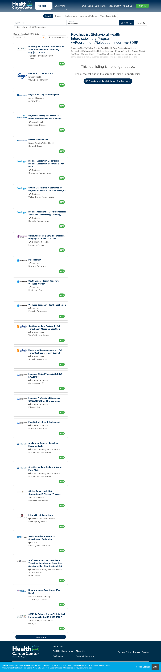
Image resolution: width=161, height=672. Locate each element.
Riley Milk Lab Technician (40, 515)
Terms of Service (141, 652)
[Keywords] (40, 23)
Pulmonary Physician (38, 139)
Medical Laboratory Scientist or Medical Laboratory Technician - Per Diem (46, 164)
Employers (60, 6)
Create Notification (57, 37)
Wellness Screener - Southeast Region (47, 305)
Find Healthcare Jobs (63, 651)
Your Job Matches (88, 16)
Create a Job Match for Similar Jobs (108, 81)
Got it (155, 667)
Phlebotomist (34, 260)
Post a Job (58, 656)
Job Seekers (43, 6)
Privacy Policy (124, 652)
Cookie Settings (143, 667)
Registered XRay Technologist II (43, 94)
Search (48, 16)
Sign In (142, 6)
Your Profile (101, 6)
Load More (41, 637)
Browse (58, 16)
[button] (140, 23)
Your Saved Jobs (108, 16)
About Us (127, 6)
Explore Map (71, 16)
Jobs (90, 6)
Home (83, 6)
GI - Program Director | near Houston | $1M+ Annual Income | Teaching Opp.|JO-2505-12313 (46, 49)
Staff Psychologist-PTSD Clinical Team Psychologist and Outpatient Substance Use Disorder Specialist (45, 563)
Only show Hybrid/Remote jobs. (31, 27)
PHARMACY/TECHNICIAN (40, 73)
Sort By (18, 37)
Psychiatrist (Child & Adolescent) (44, 422)
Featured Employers (85, 656)
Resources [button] (113, 6)
